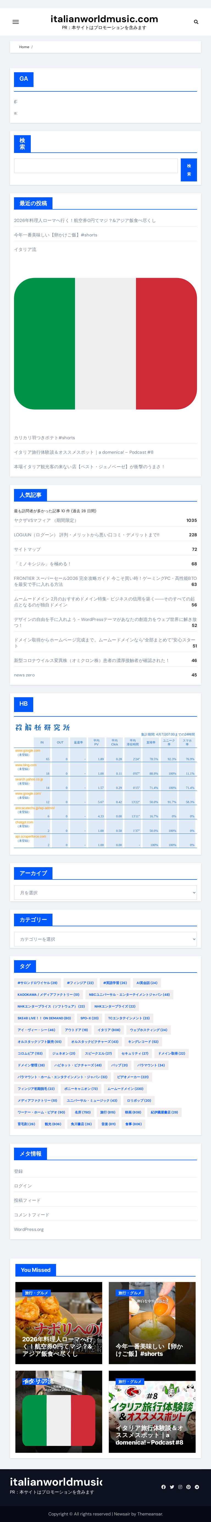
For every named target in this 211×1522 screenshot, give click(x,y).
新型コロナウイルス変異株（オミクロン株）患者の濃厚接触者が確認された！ (92, 660)
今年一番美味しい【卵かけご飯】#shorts (55, 235)
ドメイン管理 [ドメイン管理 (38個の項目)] (31, 1065)
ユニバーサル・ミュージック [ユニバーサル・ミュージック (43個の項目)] (92, 1100)
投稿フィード (27, 1200)
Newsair (122, 1514)
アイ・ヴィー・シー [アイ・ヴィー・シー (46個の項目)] (36, 1030)
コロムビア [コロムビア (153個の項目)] (30, 1053)
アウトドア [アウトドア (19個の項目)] (76, 1030)
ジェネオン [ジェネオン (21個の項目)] (63, 1053)
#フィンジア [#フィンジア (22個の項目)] (80, 983)
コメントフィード (32, 1215)
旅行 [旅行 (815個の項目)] (107, 1112)
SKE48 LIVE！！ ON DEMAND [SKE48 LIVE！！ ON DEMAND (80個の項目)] (44, 1018)
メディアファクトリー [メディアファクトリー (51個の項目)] (37, 1100)
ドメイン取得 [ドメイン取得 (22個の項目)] (171, 1053)
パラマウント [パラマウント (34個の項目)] (151, 1065)
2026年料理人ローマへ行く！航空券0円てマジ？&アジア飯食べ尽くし (85, 220)
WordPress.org (29, 1229)
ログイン (23, 1186)
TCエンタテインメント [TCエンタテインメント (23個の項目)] (129, 1018)
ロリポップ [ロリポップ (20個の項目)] (139, 1100)
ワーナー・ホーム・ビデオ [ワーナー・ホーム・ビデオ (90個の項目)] (41, 1112)
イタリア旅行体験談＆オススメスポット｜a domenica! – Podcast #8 (84, 452)
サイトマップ (27, 549)
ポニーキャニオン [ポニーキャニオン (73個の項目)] (81, 1089)
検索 (22, 144)
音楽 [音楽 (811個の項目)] (108, 1124)
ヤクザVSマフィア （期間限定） (46, 520)
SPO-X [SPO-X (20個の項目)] (89, 1018)
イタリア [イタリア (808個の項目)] (109, 1030)
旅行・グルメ (36, 1292)
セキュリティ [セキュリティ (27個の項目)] (134, 1053)
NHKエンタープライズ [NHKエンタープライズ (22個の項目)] (115, 1006)
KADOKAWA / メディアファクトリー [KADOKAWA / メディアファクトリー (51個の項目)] (48, 995)
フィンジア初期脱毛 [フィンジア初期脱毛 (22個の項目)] (36, 1089)
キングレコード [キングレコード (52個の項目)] (143, 1042)
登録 (18, 1171)
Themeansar (149, 1514)
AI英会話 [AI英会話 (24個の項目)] (147, 983)
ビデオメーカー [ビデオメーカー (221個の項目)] (133, 1077)
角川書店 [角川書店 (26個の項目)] (81, 1124)
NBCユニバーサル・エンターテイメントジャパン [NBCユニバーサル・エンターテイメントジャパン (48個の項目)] (129, 995)
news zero (24, 675)
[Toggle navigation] (16, 22)
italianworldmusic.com (104, 19)
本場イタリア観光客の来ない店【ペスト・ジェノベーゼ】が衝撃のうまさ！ (89, 467)
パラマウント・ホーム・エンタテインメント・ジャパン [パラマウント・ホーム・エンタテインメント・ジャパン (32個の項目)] (62, 1077)
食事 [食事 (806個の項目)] (133, 1124)
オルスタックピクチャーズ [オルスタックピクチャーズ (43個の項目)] (94, 1042)
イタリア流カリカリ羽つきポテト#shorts (105, 344)
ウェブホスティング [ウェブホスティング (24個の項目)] (148, 1030)
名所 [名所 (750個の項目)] (83, 1112)
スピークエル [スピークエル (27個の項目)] (98, 1053)
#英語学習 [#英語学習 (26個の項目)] (115, 983)
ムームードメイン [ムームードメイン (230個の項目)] (125, 1089)
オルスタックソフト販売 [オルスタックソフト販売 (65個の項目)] (40, 1042)
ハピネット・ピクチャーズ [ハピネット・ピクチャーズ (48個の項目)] (78, 1065)
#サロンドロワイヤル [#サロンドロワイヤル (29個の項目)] (37, 983)
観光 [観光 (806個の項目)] (53, 1124)
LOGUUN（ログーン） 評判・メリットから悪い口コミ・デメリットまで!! (86, 535)
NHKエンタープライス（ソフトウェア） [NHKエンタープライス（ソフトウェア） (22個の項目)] (51, 1006)
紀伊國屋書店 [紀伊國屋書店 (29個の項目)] (164, 1112)
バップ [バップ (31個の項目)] (119, 1065)
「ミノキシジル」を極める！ (43, 564)
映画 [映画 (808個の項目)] (133, 1112)
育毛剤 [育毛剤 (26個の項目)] (26, 1124)
